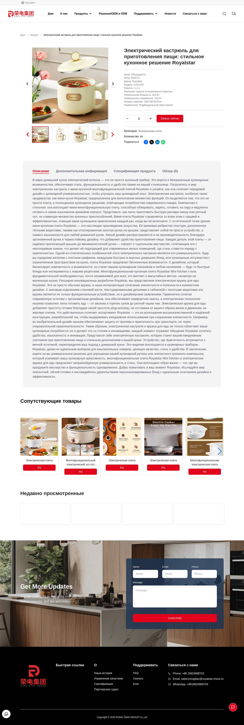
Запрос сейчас (170, 118)
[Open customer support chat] (6, 714)
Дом (22, 35)
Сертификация (103, 683)
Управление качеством (108, 678)
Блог (136, 683)
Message (138, 582)
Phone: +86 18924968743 (188, 673)
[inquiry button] (234, 14)
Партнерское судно (106, 689)
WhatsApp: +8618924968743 (190, 684)
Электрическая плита (150, 131)
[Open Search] (224, 14)
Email (165, 566)
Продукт (34, 35)
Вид (39, 467)
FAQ (136, 673)
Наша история (103, 673)
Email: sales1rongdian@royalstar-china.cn (198, 678)
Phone (195, 566)
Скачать (138, 678)
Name (136, 566)
